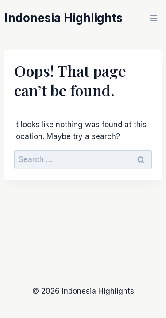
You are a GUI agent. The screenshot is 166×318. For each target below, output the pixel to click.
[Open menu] (153, 18)
